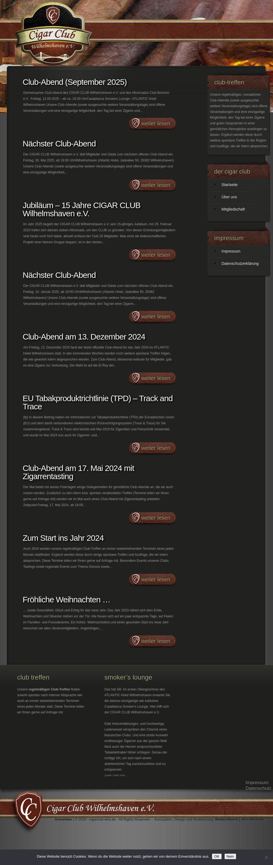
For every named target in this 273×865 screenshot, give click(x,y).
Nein (230, 856)
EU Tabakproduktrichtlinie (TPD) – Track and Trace (98, 402)
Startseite (229, 184)
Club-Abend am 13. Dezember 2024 (84, 336)
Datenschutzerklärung (240, 263)
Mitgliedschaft (233, 209)
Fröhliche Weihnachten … (66, 599)
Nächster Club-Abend (59, 143)
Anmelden (63, 819)
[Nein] (266, 857)
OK (216, 856)
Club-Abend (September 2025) (75, 81)
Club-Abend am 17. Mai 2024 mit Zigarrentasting (78, 472)
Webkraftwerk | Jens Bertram (239, 819)
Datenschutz (258, 788)
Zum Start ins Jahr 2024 (63, 537)
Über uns (229, 197)
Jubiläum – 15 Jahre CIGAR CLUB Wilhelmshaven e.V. (81, 209)
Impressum (230, 251)
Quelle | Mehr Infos (114, 775)
